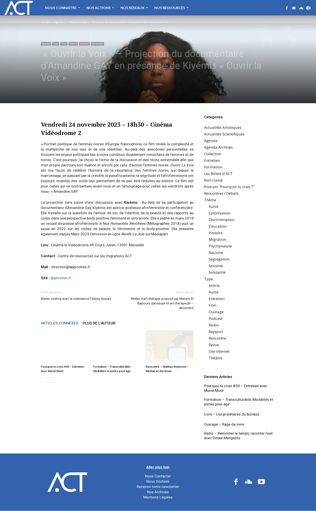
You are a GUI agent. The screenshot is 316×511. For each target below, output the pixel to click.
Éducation (217, 226)
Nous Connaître (62, 7)
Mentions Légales (157, 497)
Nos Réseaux (134, 7)
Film (64, 43)
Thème (73, 43)
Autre (213, 206)
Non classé (213, 180)
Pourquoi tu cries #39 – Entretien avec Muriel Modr (235, 388)
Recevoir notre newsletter (158, 486)
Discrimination (221, 219)
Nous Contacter (158, 476)
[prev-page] (43, 380)
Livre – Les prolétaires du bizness (231, 414)
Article (214, 285)
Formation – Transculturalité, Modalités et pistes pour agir (238, 401)
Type (55, 43)
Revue (214, 344)
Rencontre (97, 43)
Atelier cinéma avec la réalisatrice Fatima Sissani (76, 299)
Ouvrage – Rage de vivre (224, 424)
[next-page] (50, 380)
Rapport (216, 331)
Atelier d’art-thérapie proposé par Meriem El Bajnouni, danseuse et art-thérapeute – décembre (162, 303)
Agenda (58, 22)
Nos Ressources (171, 7)
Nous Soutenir (158, 481)
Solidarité (217, 272)
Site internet (219, 351)
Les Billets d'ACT (218, 173)
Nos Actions (100, 7)
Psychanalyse (220, 245)
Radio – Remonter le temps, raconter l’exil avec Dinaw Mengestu (238, 435)
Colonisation (219, 213)
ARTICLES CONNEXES (59, 323)
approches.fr (61, 278)
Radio (214, 324)
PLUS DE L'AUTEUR (99, 323)
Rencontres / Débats (221, 193)
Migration (217, 239)
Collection (212, 153)
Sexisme (216, 265)
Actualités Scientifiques (224, 134)
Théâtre (215, 357)
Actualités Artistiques (222, 127)
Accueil (45, 22)
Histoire (216, 232)
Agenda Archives (218, 147)
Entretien (212, 160)
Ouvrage (216, 311)
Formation (213, 166)
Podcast (216, 318)
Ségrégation (219, 259)
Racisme (84, 43)
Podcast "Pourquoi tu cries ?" (229, 186)
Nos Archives (158, 492)
